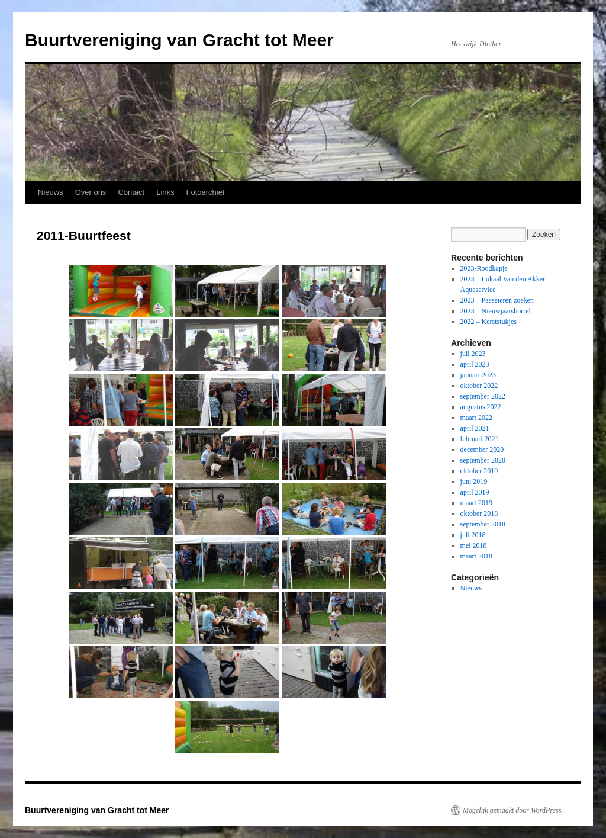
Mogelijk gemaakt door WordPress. (513, 810)
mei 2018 (473, 545)
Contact (131, 192)
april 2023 (474, 364)
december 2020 (482, 449)
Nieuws (50, 192)
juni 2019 (474, 481)
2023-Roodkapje (484, 268)
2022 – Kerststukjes (488, 321)
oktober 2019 (479, 471)
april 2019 (474, 492)
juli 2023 (473, 353)
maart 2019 (476, 503)
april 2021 (474, 428)
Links (165, 192)
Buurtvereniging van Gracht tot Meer (179, 40)
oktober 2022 (479, 385)
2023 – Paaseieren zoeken (497, 300)
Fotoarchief (205, 192)
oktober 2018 (479, 513)
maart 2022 (476, 417)
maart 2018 (476, 556)
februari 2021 (479, 439)
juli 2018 (473, 535)
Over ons (91, 192)
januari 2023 (478, 375)
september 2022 (482, 396)
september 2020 (482, 460)
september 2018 (482, 524)
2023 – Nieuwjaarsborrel (495, 311)
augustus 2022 (480, 407)
